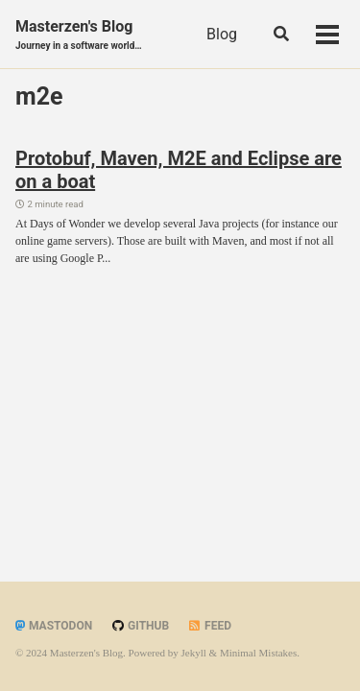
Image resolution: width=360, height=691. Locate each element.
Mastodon (53, 625)
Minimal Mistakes (258, 652)
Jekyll (193, 652)
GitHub (139, 625)
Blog (221, 34)
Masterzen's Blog (78, 35)
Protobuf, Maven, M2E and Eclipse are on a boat (178, 170)
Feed (209, 625)
